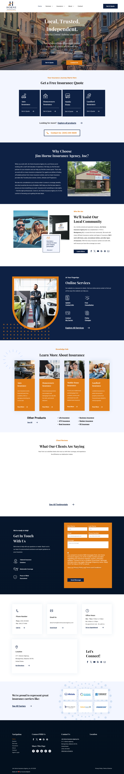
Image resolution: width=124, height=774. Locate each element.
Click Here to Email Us (67, 751)
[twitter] (94, 251)
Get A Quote (26, 111)
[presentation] (80, 573)
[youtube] (98, 251)
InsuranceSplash (25, 771)
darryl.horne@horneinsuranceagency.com (61, 622)
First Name (71, 526)
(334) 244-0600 (24, 621)
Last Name (92, 526)
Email (69, 533)
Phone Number (94, 533)
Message (71, 540)
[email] (108, 251)
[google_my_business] (101, 251)
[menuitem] (40, 6)
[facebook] (91, 251)
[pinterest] (104, 251)
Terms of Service (107, 768)
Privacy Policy (98, 768)
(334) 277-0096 (23, 623)
